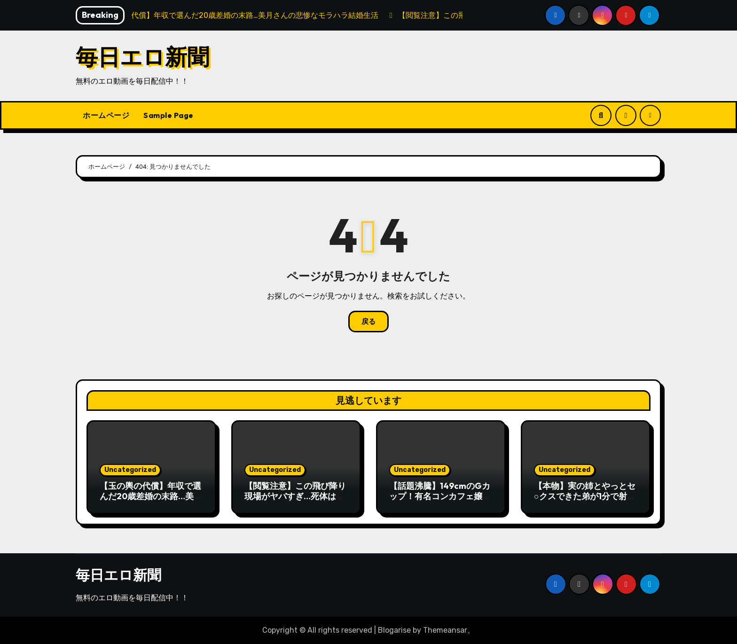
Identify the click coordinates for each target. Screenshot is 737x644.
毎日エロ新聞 (142, 57)
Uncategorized (130, 470)
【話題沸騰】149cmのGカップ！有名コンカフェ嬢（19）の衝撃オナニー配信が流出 (440, 501)
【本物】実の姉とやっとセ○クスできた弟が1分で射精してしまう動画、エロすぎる (584, 501)
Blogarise (394, 630)
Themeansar (445, 630)
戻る (368, 321)
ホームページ (106, 115)
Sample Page (168, 115)
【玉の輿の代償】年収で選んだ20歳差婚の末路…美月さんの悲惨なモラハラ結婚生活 (151, 501)
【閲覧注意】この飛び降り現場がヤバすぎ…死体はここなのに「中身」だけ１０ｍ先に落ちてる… (295, 501)
